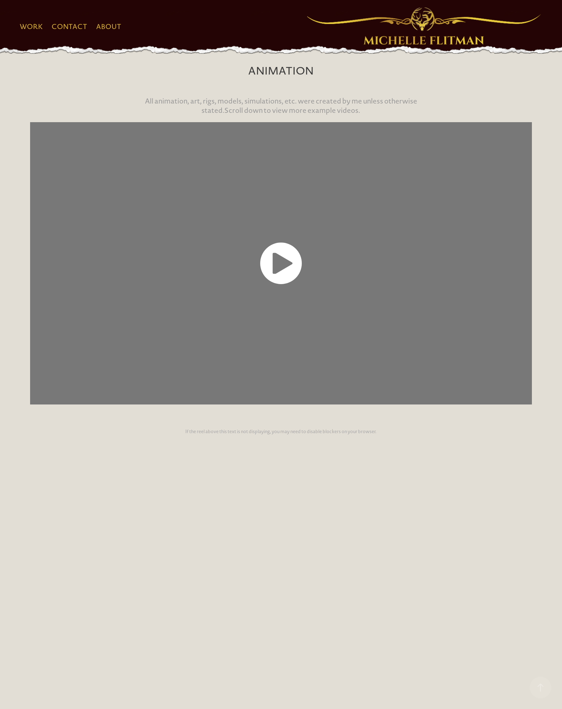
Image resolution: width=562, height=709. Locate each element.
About (108, 26)
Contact (69, 26)
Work (31, 26)
